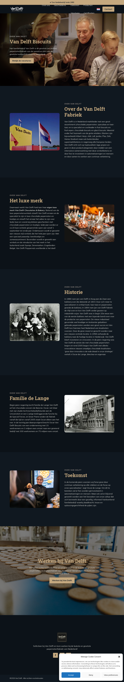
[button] (119, 657)
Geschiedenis (60, 5)
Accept (71, 675)
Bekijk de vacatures (21, 61)
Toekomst (74, 5)
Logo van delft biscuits (17, 9)
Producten (88, 5)
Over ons (46, 5)
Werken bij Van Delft (62, 592)
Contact (108, 9)
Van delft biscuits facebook (55, 655)
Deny (91, 675)
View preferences (111, 675)
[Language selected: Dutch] (98, 9)
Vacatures (75, 13)
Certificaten (89, 13)
